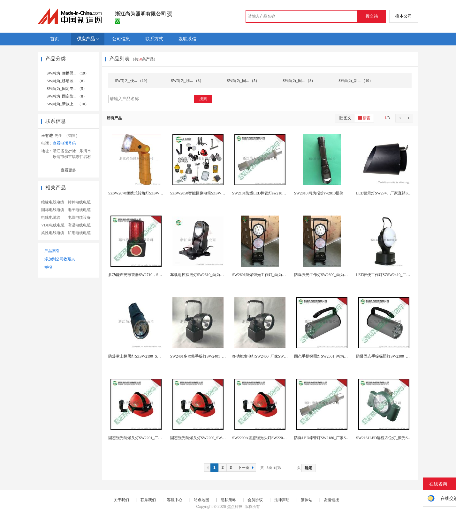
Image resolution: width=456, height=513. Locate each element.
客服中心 (174, 500)
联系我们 (148, 500)
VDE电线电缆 (53, 225)
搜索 (203, 99)
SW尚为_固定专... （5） (67, 88)
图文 (344, 117)
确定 (308, 468)
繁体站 (306, 500)
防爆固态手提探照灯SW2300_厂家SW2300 (391, 356)
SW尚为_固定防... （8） (67, 96)
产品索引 (52, 251)
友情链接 (331, 500)
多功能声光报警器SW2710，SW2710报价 (142, 274)
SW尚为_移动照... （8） (67, 81)
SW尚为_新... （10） (355, 80)
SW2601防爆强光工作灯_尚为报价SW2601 (267, 274)
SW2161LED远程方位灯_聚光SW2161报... (391, 438)
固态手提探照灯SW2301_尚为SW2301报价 (329, 356)
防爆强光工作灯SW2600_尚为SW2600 (325, 274)
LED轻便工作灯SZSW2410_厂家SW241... (390, 274)
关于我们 (121, 500)
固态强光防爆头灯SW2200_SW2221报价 (203, 438)
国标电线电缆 (52, 210)
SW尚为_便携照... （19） (68, 73)
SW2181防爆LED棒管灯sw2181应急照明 (266, 193)
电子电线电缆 (79, 210)
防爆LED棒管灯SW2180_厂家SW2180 (325, 438)
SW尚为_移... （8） (187, 80)
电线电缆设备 (79, 217)
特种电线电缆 (79, 202)
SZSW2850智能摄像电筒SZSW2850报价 (203, 193)
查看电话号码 (64, 143)
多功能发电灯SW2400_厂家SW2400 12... (265, 356)
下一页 (246, 467)
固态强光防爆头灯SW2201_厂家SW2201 (141, 438)
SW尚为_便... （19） (132, 80)
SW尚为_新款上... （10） (68, 104)
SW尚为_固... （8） (299, 80)
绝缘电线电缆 (52, 202)
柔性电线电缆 (52, 233)
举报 (48, 267)
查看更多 (68, 170)
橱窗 (364, 117)
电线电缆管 (50, 217)
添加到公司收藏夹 (59, 259)
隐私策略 (228, 500)
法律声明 (282, 500)
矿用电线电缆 (79, 233)
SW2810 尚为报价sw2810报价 (318, 193)
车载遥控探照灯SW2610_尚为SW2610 (201, 274)
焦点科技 (234, 506)
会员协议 (255, 500)
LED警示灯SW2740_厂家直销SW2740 (387, 193)
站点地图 (201, 500)
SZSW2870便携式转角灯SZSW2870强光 (141, 193)
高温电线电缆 (79, 225)
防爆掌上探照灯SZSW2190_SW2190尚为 (142, 356)
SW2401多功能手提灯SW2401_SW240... (203, 356)
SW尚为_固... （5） (243, 80)
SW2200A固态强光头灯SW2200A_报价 (264, 438)
